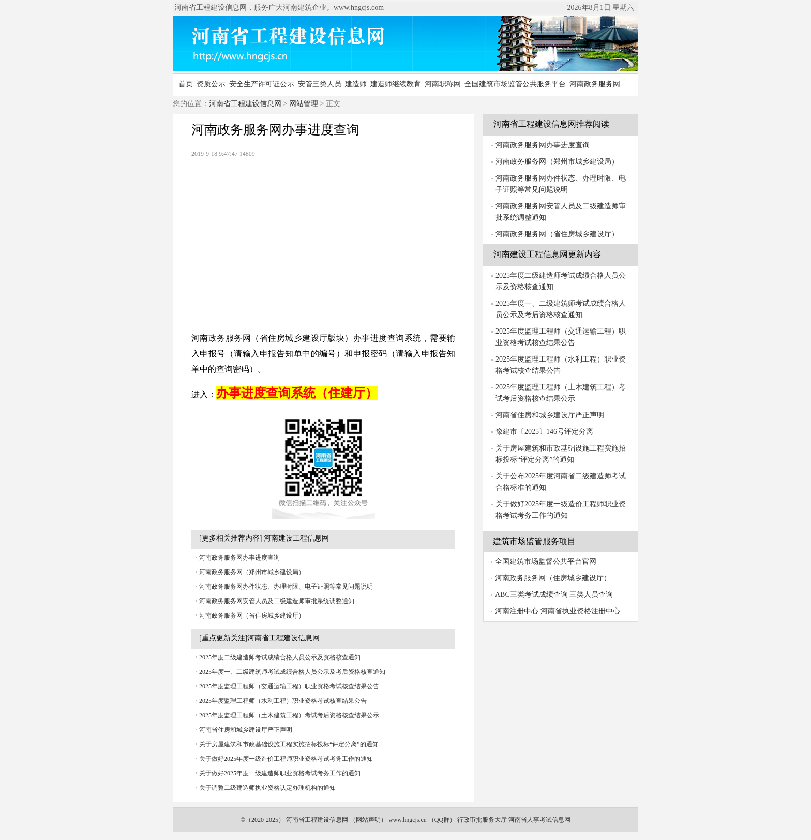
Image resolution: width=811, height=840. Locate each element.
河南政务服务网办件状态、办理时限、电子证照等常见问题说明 (286, 586)
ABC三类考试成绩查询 (531, 594)
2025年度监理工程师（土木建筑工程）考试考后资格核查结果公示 (289, 715)
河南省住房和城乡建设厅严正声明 (245, 729)
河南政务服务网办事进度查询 (239, 557)
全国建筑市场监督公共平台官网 (545, 561)
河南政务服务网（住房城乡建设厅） (553, 578)
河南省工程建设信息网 (245, 104)
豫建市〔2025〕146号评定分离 (544, 432)
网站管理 (303, 104)
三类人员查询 (591, 594)
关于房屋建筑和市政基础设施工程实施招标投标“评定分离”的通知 (289, 744)
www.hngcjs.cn (407, 819)
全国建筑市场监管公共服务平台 (515, 84)
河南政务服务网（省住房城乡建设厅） (252, 615)
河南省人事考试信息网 (539, 819)
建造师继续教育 (395, 84)
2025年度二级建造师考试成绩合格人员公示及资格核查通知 (280, 657)
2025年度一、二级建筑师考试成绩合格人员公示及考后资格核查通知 (292, 672)
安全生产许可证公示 (261, 84)
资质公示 (211, 84)
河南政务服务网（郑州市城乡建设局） (252, 572)
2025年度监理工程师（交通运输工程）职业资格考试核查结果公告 (289, 686)
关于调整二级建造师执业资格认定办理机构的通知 (267, 787)
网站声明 (368, 819)
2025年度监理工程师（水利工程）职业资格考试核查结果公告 (283, 700)
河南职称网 (443, 84)
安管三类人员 (319, 84)
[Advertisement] (323, 239)
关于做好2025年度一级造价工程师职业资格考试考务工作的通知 (286, 758)
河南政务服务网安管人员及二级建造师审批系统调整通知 (276, 601)
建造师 (356, 84)
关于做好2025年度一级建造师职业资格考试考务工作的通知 (280, 773)
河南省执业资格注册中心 (580, 611)
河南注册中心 (516, 611)
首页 (185, 84)
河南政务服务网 (594, 84)
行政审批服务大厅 (482, 819)
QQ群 (441, 819)
